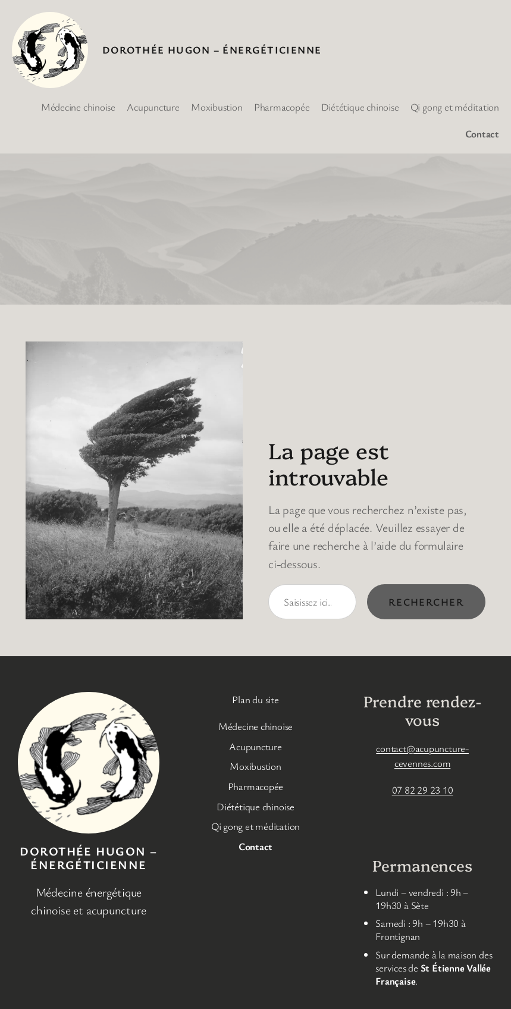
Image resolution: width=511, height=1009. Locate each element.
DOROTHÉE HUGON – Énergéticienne (212, 50)
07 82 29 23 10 (422, 790)
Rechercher (426, 602)
